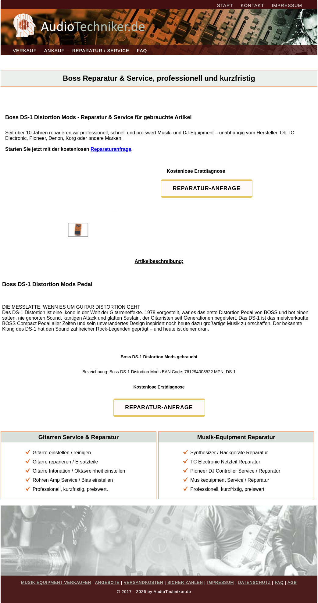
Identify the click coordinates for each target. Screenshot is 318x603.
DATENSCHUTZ (254, 582)
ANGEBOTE (107, 582)
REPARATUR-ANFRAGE (207, 188)
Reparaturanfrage (111, 149)
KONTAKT (252, 5)
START (225, 5)
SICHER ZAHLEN (185, 582)
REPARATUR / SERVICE (100, 50)
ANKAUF (54, 50)
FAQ (142, 50)
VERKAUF (25, 50)
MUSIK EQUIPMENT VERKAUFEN (56, 582)
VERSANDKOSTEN (143, 582)
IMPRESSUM (287, 5)
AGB (292, 582)
